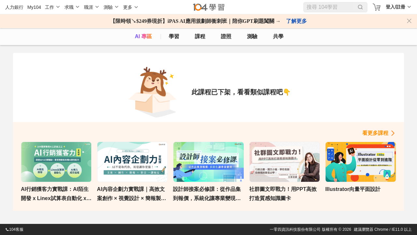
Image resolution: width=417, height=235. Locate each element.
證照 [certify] (226, 36)
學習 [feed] (174, 36)
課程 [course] (200, 36)
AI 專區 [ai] (143, 36)
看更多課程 (375, 133)
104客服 (14, 229)
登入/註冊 (395, 6)
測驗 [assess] (252, 36)
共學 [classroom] (278, 36)
